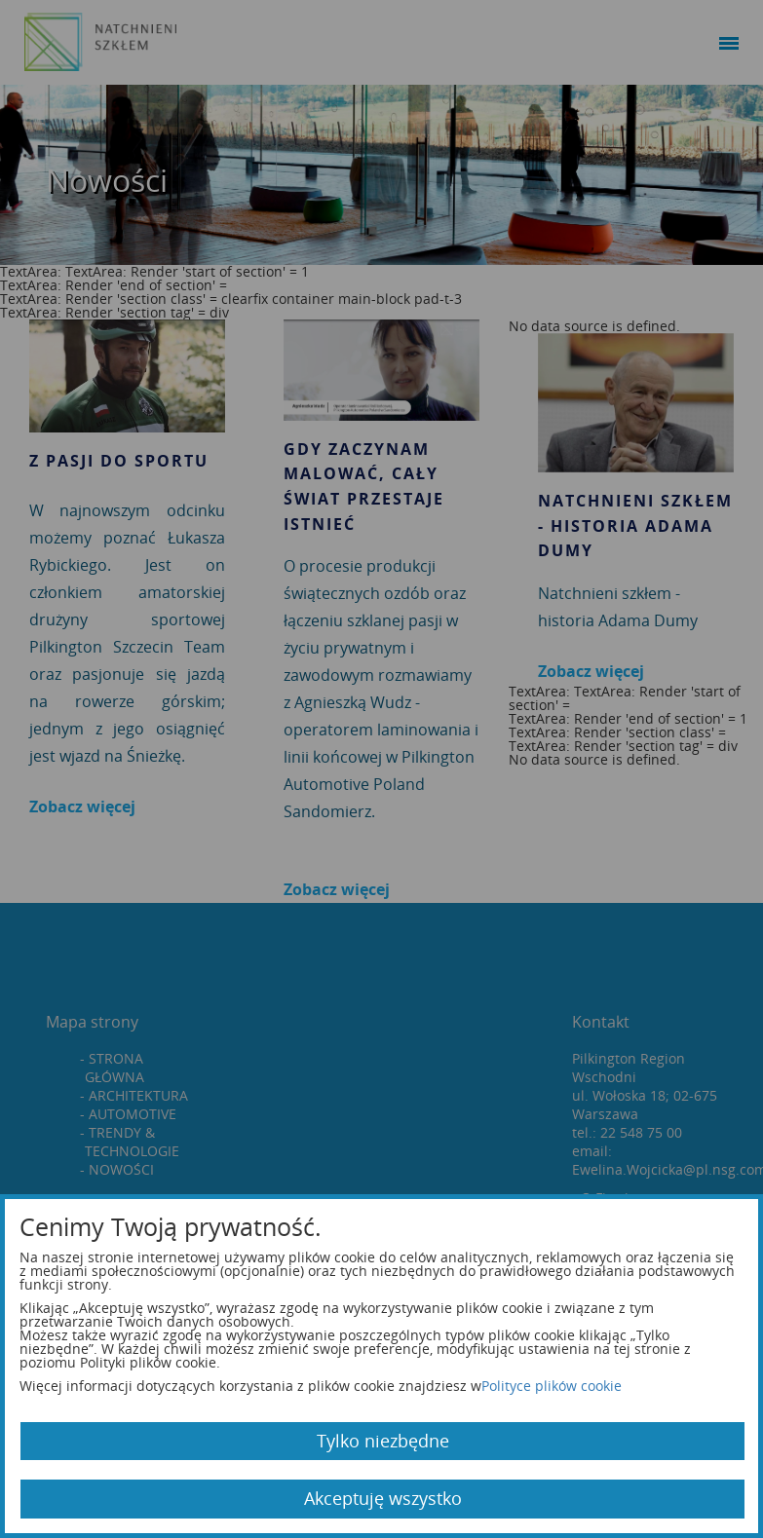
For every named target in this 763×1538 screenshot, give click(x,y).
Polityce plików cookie (551, 1385)
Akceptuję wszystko (383, 1498)
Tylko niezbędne (383, 1440)
